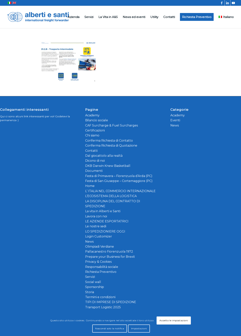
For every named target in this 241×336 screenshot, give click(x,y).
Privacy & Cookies (98, 261)
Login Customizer (98, 236)
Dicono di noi (95, 160)
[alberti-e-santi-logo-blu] (38, 17)
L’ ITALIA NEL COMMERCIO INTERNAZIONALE (120, 191)
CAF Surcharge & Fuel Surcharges (111, 125)
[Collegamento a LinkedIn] (227, 3)
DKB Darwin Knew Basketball (107, 166)
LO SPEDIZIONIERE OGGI (105, 231)
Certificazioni (95, 130)
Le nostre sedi (95, 226)
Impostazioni (139, 328)
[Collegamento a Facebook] (222, 3)
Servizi (90, 277)
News (89, 241)
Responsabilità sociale (101, 267)
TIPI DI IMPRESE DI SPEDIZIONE (110, 302)
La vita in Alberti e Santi (102, 211)
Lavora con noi (96, 216)
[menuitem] (73, 17)
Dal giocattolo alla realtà (104, 155)
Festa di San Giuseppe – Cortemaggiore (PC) (119, 181)
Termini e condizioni (100, 297)
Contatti (91, 151)
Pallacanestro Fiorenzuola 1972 (109, 251)
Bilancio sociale (96, 120)
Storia (89, 292)
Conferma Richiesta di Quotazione (111, 145)
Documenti (94, 171)
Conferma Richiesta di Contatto (109, 140)
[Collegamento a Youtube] (233, 3)
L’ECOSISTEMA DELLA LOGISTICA (111, 196)
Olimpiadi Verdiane (99, 246)
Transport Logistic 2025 (103, 307)
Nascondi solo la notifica (109, 328)
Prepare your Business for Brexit (110, 257)
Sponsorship (94, 287)
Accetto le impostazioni (173, 320)
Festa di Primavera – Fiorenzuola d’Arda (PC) (118, 176)
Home (90, 186)
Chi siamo (92, 135)
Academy (92, 115)
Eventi (175, 120)
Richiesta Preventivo (100, 272)
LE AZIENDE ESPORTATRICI (106, 221)
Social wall (93, 282)
